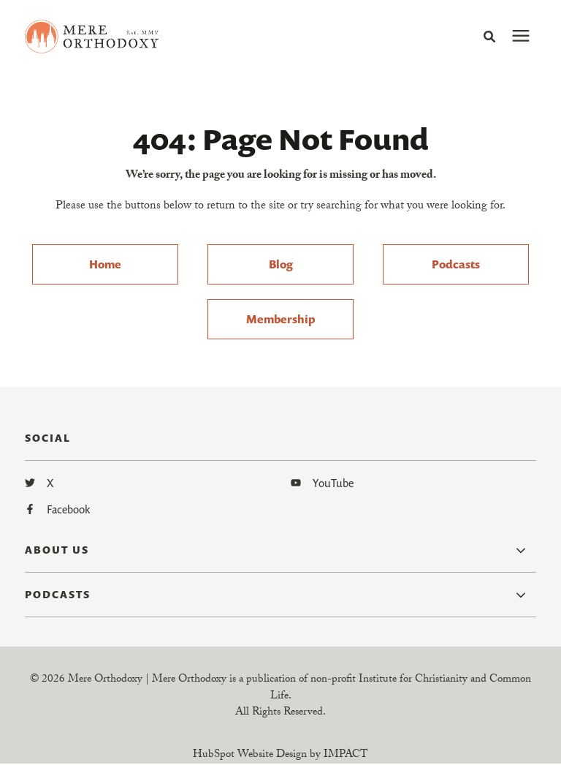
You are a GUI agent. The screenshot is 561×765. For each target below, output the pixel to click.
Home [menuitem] (105, 264)
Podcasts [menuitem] (456, 264)
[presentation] (521, 36)
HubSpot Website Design (250, 755)
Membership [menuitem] (280, 319)
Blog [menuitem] (281, 264)
